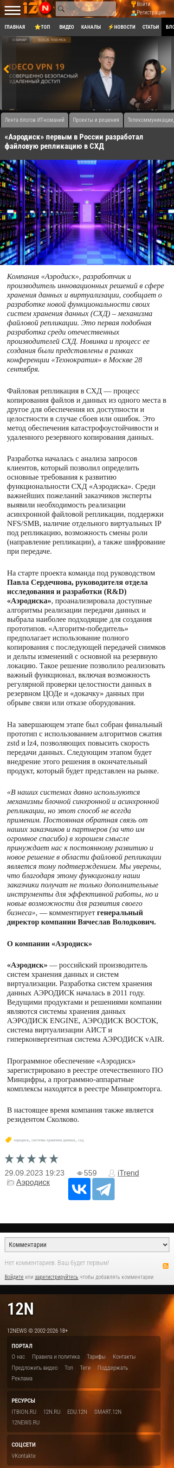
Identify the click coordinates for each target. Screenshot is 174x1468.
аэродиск (21, 1140)
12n (20, 1308)
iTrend (128, 1173)
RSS (165, 1266)
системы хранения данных (53, 1140)
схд (81, 1140)
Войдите (14, 1277)
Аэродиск (33, 1182)
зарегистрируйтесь (56, 1277)
